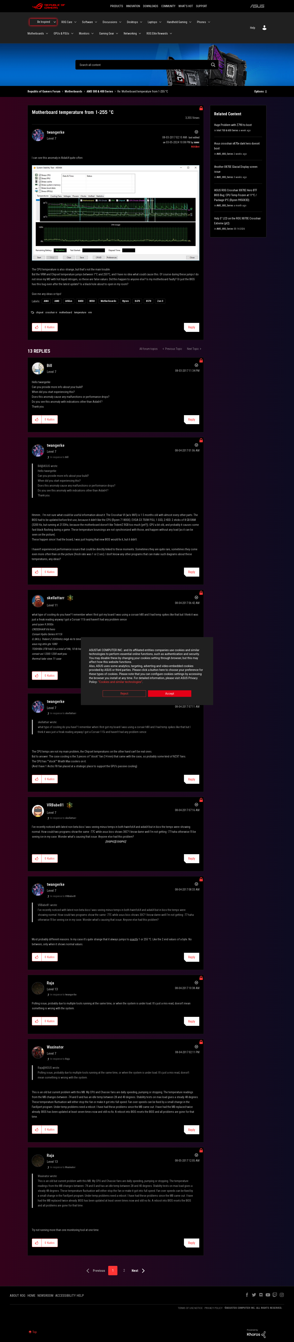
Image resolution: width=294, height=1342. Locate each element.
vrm (90, 312)
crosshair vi (51, 312)
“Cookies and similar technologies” (120, 682)
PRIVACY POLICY (214, 1308)
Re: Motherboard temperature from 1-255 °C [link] (142, 91)
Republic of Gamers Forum (44, 91)
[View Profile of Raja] (50, 983)
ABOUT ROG (17, 1296)
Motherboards (73, 91)
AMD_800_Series (225, 153)
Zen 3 (160, 301)
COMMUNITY (168, 6)
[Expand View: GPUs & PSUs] (72, 33)
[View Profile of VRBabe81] (55, 805)
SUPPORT (201, 6)
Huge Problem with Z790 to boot (233, 125)
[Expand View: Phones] (209, 22)
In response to (59, 457)
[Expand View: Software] (96, 22)
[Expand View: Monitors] (92, 33)
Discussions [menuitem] (110, 22)
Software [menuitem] (87, 22)
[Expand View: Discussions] (120, 22)
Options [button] (259, 91)
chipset (39, 312)
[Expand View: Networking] (140, 33)
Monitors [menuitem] (84, 33)
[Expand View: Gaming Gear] (117, 33)
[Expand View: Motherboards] (47, 33)
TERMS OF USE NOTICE (190, 1308)
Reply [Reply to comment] (191, 419)
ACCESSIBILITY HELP (69, 1296)
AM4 (46, 301)
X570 (148, 301)
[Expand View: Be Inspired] (55, 22)
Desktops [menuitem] (132, 22)
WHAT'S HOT (185, 6)
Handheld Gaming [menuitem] (177, 22)
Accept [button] (169, 693)
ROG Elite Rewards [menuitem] (157, 33)
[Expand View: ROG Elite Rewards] (171, 33)
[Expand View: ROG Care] (75, 22)
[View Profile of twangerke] (56, 132)
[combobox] (147, 65)
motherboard (65, 312)
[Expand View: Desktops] (141, 22)
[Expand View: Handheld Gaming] (190, 22)
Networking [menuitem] (130, 33)
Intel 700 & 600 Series (227, 130)
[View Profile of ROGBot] (195, 146)
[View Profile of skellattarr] (56, 597)
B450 (80, 301)
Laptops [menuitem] (152, 22)
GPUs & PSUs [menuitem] (61, 33)
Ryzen (125, 301)
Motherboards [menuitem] (36, 33)
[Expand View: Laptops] (160, 22)
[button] (115, 213)
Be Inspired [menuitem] (43, 21)
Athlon (68, 301)
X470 (137, 301)
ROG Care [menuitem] (66, 22)
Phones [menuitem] (201, 22)
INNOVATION (133, 6)
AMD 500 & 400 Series (100, 91)
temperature (80, 312)
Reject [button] (124, 693)
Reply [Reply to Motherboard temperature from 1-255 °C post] (191, 327)
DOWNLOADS (150, 6)
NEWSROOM (45, 1296)
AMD (57, 301)
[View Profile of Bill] (49, 365)
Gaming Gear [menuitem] (106, 33)
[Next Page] (139, 1271)
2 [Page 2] (124, 1270)
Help (252, 27)
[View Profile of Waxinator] (55, 1047)
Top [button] (34, 1332)
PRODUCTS (116, 6)
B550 (92, 301)
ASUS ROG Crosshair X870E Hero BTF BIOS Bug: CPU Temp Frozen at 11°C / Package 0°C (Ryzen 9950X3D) (235, 195)
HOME (31, 1296)
